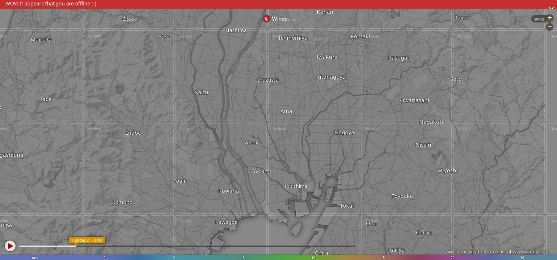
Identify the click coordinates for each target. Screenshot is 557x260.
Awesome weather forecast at (497, 251)
